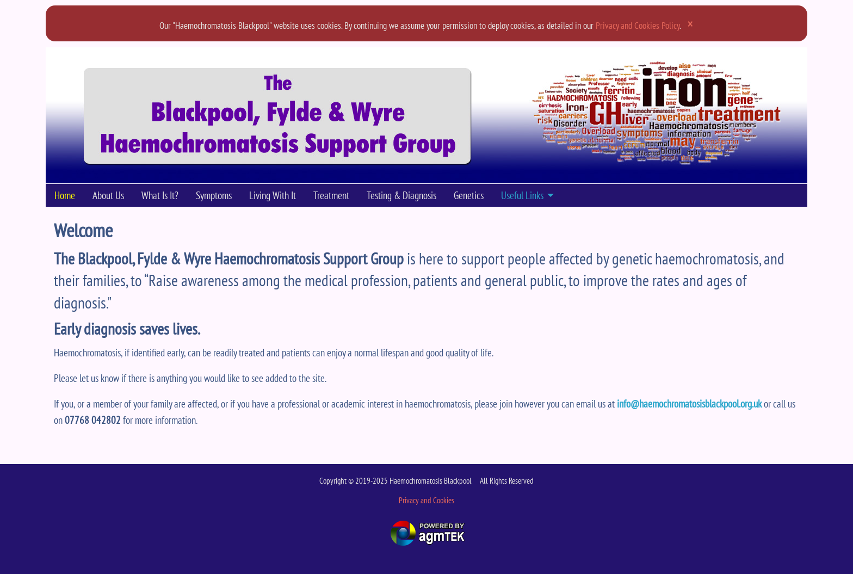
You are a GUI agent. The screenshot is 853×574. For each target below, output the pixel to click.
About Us (108, 195)
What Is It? (159, 195)
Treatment (331, 195)
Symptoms (214, 195)
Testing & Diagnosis (401, 195)
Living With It (272, 195)
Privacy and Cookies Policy (637, 25)
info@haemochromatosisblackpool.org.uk (689, 403)
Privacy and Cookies (426, 500)
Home (64, 195)
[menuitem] (65, 195)
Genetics (469, 195)
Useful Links (522, 195)
